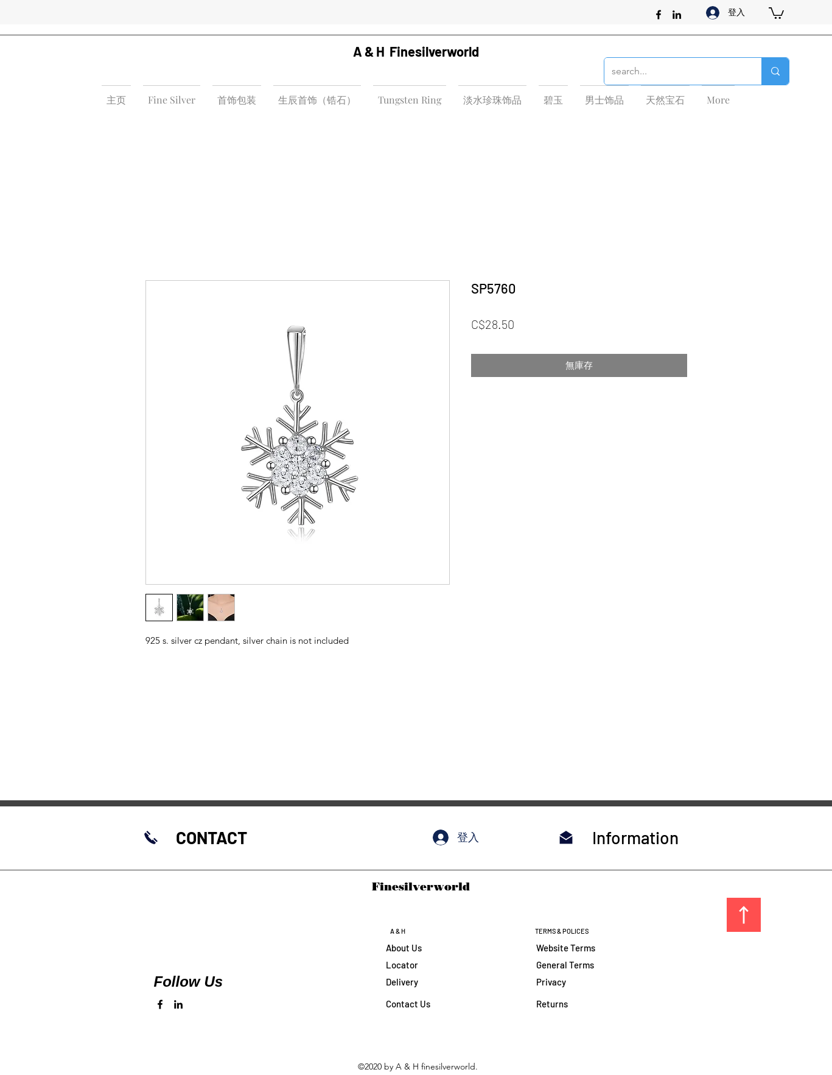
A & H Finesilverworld (416, 51)
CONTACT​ (211, 837)
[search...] (674, 71)
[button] (776, 12)
